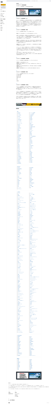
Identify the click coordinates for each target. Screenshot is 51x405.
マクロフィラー (31, 234)
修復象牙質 (19, 287)
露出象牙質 (31, 180)
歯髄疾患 (31, 364)
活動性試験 (31, 137)
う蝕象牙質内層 (19, 138)
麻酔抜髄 (19, 365)
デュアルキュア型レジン (20, 332)
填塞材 (18, 222)
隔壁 (18, 194)
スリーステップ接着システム (33, 314)
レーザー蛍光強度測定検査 (32, 136)
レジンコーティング (20, 196)
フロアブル (19, 268)
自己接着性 (31, 228)
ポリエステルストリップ (20, 293)
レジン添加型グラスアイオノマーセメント (22, 248)
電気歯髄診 (19, 342)
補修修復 (31, 248)
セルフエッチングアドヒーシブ (33, 279)
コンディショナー (32, 222)
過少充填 (19, 242)
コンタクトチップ (32, 306)
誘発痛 (18, 349)
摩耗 (30, 187)
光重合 (18, 319)
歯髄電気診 (19, 336)
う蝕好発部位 (31, 125)
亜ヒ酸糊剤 (31, 365)
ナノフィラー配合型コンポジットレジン (34, 227)
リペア (18, 327)
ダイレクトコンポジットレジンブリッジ (34, 288)
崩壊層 (30, 151)
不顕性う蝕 (19, 125)
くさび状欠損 (19, 172)
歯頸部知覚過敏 (31, 179)
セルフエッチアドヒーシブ (20, 294)
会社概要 (9, 392)
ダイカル (31, 327)
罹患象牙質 (19, 130)
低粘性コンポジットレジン (32, 242)
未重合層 (19, 246)
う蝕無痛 (31, 117)
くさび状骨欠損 (19, 173)
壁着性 (30, 260)
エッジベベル (31, 262)
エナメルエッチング (32, 300)
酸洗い (18, 321)
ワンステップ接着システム (20, 300)
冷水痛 (30, 336)
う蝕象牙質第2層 (19, 119)
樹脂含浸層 (19, 215)
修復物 (30, 321)
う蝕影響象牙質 (19, 156)
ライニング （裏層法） (32, 194)
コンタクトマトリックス (32, 207)
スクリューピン (19, 241)
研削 (18, 186)
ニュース (1, 26)
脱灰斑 (30, 138)
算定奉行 (1, 25)
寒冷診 (18, 350)
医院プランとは (2, 23)
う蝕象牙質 (19, 151)
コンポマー (31, 274)
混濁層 (18, 288)
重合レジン (31, 241)
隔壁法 (18, 208)
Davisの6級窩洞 (19, 157)
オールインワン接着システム (33, 209)
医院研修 (2, 20)
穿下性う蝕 (31, 143)
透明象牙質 (19, 180)
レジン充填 (19, 235)
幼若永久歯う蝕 (31, 124)
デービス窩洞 (19, 266)
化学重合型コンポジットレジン (33, 301)
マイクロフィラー (20, 307)
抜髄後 (18, 363)
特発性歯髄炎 (19, 348)
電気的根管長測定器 (32, 349)
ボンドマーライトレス (32, 313)
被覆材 (18, 274)
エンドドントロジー (20, 354)
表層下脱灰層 (19, 136)
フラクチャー (19, 174)
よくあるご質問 (16, 396)
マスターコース (2, 13)
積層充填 (19, 195)
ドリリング (19, 312)
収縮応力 (19, 234)
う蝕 (18, 131)
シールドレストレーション (20, 200)
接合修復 (31, 200)
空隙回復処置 (31, 261)
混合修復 (31, 275)
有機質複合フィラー (20, 229)
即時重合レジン (31, 332)
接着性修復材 (19, 286)
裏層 (18, 247)
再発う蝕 (19, 150)
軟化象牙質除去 (19, 163)
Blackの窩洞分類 (19, 158)
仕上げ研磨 (31, 233)
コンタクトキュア (20, 209)
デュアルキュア (31, 326)
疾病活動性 (31, 118)
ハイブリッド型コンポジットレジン (33, 308)
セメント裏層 (19, 240)
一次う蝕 (19, 118)
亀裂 (18, 179)
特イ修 (18, 253)
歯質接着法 (19, 299)
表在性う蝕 (19, 124)
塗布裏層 (31, 268)
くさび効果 (19, 308)
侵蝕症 (30, 174)
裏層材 (18, 254)
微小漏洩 (19, 275)
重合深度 (31, 254)
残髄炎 (30, 342)
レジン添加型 (31, 273)
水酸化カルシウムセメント (32, 355)
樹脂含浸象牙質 (31, 215)
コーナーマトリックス (20, 273)
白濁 (30, 144)
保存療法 (19, 262)
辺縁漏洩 (19, 314)
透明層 (30, 132)
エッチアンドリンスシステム (33, 201)
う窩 (30, 150)
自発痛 (18, 343)
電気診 (30, 350)
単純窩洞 (31, 255)
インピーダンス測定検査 (32, 112)
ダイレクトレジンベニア (20, 255)
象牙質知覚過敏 (31, 167)
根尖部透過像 (19, 341)
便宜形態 (19, 280)
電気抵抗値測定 (31, 348)
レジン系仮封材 (31, 267)
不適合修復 (31, 235)
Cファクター (19, 227)
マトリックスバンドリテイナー (33, 319)
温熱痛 (18, 364)
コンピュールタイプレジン (20, 228)
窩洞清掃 (31, 214)
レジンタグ (31, 196)
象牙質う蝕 (19, 112)
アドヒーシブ (19, 201)
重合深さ (31, 294)
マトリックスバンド (32, 229)
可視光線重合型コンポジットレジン (21, 207)
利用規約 (16, 392)
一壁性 (18, 301)
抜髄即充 (31, 363)
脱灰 (18, 143)
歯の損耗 (19, 167)
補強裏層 (19, 281)
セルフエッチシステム (20, 279)
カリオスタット (31, 130)
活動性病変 (31, 119)
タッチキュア (31, 286)
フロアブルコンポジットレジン (33, 325)
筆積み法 (31, 287)
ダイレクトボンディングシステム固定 (22, 202)
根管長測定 (19, 355)
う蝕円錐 (31, 156)
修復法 (18, 233)
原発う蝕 (19, 145)
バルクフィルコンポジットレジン (33, 246)
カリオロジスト (19, 117)
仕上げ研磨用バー (20, 325)
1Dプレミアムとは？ (3, 7)
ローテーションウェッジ (20, 320)
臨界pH (30, 123)
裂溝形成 (19, 221)
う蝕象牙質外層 (31, 145)
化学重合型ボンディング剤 (32, 253)
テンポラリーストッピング (32, 266)
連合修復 (31, 221)
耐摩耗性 (31, 172)
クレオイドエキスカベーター (33, 247)
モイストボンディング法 (32, 220)
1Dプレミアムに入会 (3, 4)
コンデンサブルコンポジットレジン (21, 306)
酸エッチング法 (31, 312)
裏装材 (30, 299)
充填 (30, 320)
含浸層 (18, 144)
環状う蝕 (31, 131)
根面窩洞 (31, 158)
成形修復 (19, 220)
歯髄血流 (31, 354)
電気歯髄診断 (31, 343)
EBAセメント (31, 281)
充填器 (30, 307)
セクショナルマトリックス (32, 208)
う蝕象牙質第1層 (31, 157)
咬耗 (18, 185)
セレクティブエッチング (20, 260)
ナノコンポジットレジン (32, 280)
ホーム (1, 9)
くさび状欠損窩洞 (20, 178)
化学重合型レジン (32, 293)
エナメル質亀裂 (31, 186)
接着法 (30, 202)
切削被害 (31, 185)
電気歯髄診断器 (31, 341)
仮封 (30, 195)
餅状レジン (19, 313)
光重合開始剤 (19, 214)
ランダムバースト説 (20, 123)
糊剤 (18, 261)
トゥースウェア (19, 187)
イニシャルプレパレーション (33, 240)
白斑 (18, 132)
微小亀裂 (31, 173)
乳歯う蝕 (19, 137)
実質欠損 (31, 178)
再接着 (18, 326)
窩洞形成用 (19, 267)
